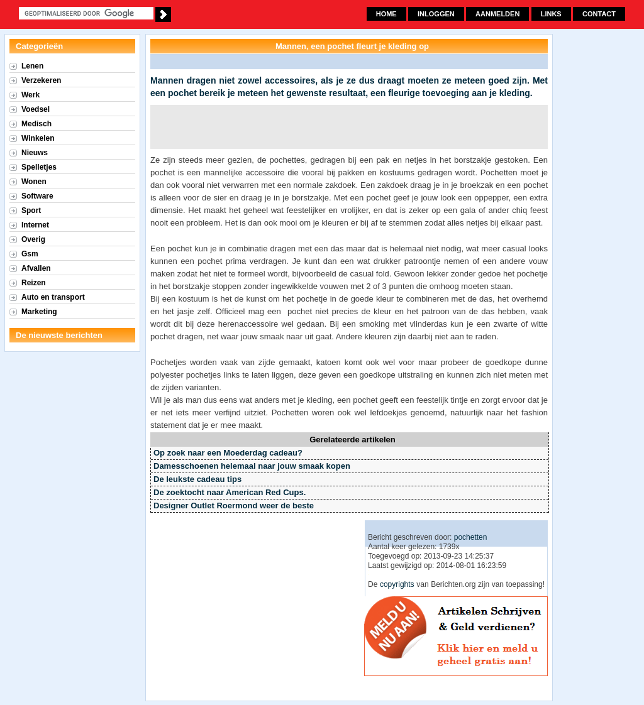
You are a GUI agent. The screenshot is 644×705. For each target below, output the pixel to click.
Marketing (39, 311)
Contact (599, 14)
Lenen (32, 66)
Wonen (34, 181)
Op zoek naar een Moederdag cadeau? (228, 452)
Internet (35, 225)
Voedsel (35, 109)
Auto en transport (53, 297)
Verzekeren (41, 80)
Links (551, 14)
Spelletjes (39, 167)
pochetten (470, 537)
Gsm (29, 253)
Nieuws (34, 152)
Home (386, 14)
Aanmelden (497, 14)
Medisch (36, 123)
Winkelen (38, 138)
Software (37, 196)
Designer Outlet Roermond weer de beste (233, 505)
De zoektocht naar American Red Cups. (229, 492)
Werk (30, 94)
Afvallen (36, 268)
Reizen (33, 282)
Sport (31, 210)
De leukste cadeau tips (197, 479)
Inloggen (436, 14)
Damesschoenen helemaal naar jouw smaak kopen (251, 466)
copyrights (397, 584)
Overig (33, 239)
